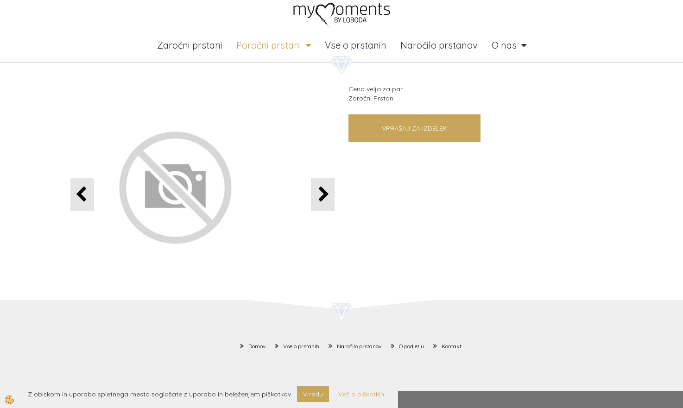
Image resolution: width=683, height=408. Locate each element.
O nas (504, 45)
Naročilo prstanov (439, 45)
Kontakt (452, 346)
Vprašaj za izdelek (414, 128)
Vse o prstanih (355, 45)
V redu (313, 394)
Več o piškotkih (361, 394)
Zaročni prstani (189, 45)
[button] (323, 194)
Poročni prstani (268, 45)
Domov (257, 346)
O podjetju (411, 346)
